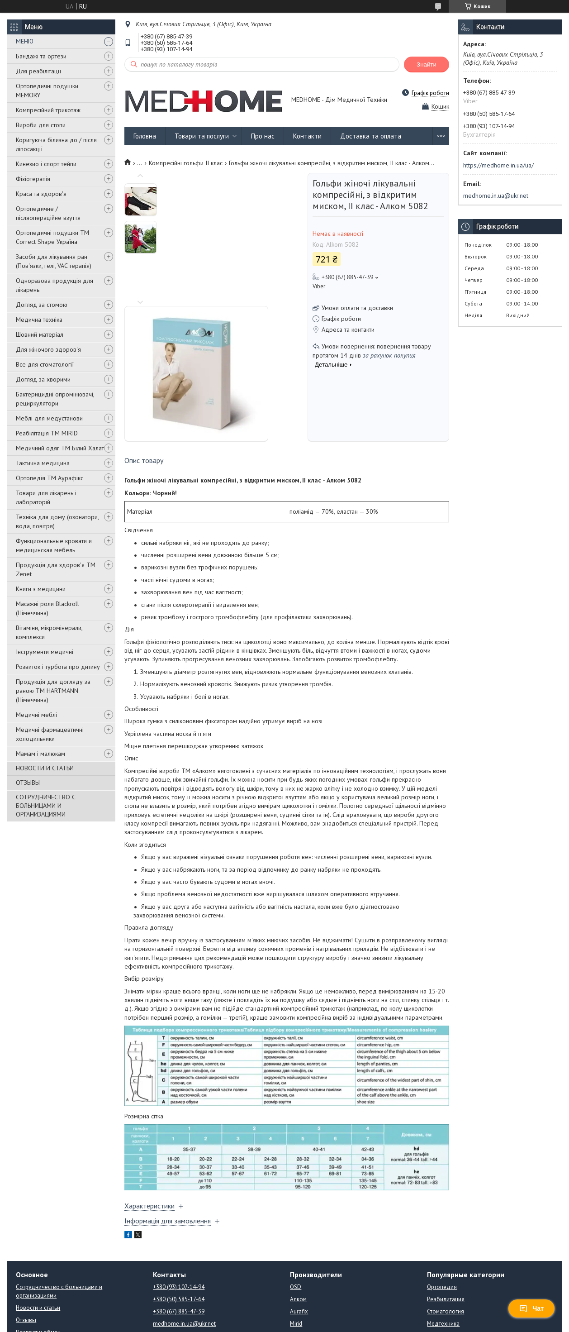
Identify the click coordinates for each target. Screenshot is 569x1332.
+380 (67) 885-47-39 (178, 1253)
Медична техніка (39, 319)
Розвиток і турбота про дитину (58, 667)
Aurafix (299, 1253)
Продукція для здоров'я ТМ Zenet (55, 569)
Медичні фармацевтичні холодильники (50, 734)
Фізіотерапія (33, 179)
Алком (298, 1241)
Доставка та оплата (370, 136)
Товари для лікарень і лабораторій (46, 497)
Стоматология (445, 1253)
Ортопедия (442, 1228)
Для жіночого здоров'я (48, 349)
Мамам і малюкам (40, 754)
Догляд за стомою (41, 305)
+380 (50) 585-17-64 (178, 1241)
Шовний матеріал (39, 334)
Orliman (300, 1277)
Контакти (307, 136)
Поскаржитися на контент (291, 1323)
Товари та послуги (202, 136)
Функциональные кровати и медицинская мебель (54, 545)
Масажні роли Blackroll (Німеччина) (47, 608)
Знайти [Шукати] (426, 64)
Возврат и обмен (38, 1274)
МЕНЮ (24, 41)
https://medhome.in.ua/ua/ (498, 165)
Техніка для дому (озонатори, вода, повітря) (57, 521)
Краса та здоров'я (41, 194)
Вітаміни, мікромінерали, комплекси (49, 632)
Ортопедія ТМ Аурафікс (49, 478)
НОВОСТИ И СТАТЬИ (45, 768)
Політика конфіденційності (362, 1323)
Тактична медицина (43, 463)
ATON (297, 1290)
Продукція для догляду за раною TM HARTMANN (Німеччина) (53, 691)
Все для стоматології (45, 364)
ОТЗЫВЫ (28, 782)
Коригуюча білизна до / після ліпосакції (56, 144)
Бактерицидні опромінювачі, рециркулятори (55, 398)
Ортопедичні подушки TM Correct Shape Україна (52, 237)
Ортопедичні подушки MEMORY (47, 90)
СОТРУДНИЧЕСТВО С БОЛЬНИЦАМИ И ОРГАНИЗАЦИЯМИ (46, 805)
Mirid (296, 1265)
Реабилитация (446, 1241)
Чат (531, 1308)
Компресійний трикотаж (48, 110)
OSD (295, 1228)
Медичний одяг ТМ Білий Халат (60, 448)
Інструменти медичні (44, 652)
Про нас (263, 136)
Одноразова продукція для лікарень (54, 285)
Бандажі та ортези (41, 56)
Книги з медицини (41, 589)
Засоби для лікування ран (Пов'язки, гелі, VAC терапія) (53, 261)
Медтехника (443, 1265)
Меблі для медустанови (49, 418)
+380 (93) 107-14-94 (178, 1228)
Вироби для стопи (41, 125)
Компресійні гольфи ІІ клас (186, 163)
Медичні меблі (36, 715)
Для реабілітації (38, 71)
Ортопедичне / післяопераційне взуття (48, 213)
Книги (434, 1277)
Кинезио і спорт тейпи (46, 164)
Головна (144, 136)
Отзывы (26, 1261)
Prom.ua (327, 1315)
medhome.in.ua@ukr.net (495, 195)
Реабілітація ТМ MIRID (47, 433)
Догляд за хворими (43, 379)
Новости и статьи (38, 1249)
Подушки (439, 1290)
